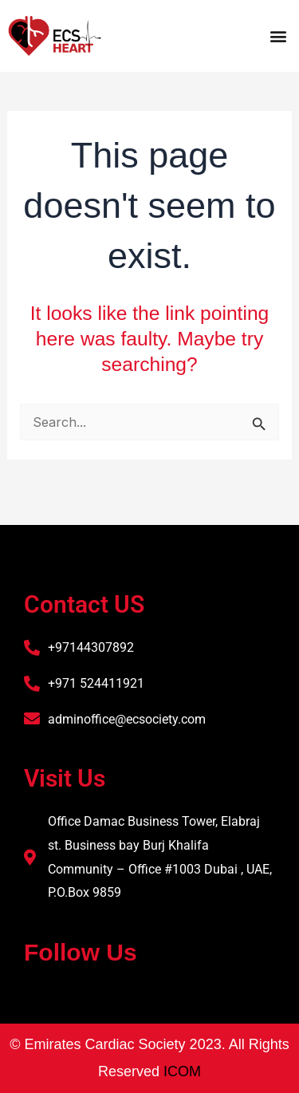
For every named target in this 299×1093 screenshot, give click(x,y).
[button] (278, 35)
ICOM (182, 1071)
